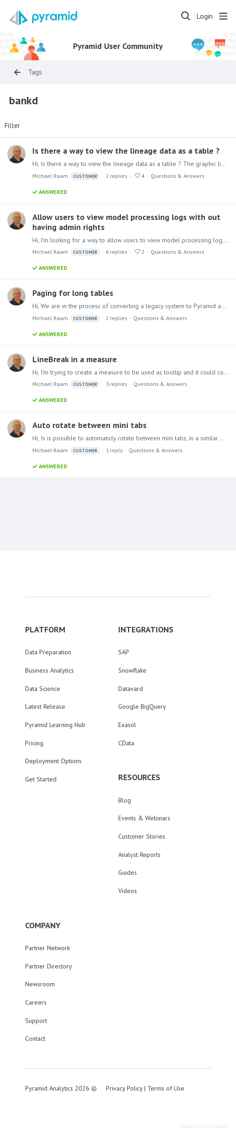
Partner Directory (48, 966)
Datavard (130, 689)
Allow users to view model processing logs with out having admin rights (126, 222)
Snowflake (132, 670)
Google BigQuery (142, 706)
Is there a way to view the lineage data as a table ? (126, 150)
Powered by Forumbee (205, 1126)
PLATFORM (45, 630)
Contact (35, 1038)
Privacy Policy (124, 1088)
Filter (12, 126)
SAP (123, 652)
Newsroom (40, 984)
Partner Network (47, 948)
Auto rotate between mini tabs (89, 425)
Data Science (42, 689)
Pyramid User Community (118, 46)
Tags (35, 72)
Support (36, 1020)
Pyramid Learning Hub (55, 725)
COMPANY (43, 925)
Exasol (127, 725)
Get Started (41, 779)
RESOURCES (139, 777)
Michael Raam (66, 176)
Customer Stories (141, 836)
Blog (124, 800)
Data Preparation (48, 652)
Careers (36, 1002)
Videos (127, 891)
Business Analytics (49, 670)
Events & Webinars (144, 818)
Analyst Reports (139, 854)
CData (126, 743)
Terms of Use (165, 1088)
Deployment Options (53, 761)
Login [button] (204, 16)
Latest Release (45, 706)
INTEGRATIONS (145, 630)
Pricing (34, 743)
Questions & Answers (178, 175)
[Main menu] (223, 16)
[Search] (186, 16)
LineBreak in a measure (74, 359)
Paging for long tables (72, 293)
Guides (127, 872)
